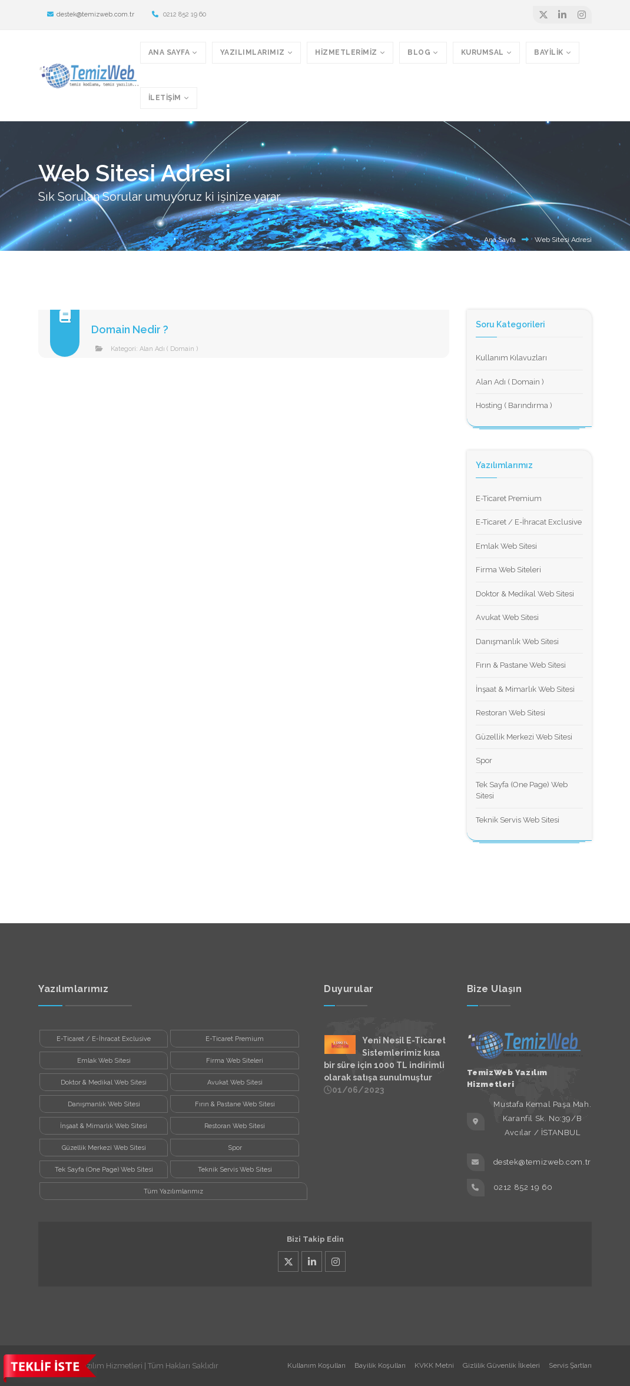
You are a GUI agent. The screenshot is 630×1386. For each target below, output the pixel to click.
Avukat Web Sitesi (507, 617)
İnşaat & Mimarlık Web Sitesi (525, 689)
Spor (484, 760)
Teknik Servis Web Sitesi (517, 819)
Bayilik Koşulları (380, 1365)
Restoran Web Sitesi (510, 712)
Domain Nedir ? (129, 329)
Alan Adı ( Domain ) (169, 349)
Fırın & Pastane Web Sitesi (521, 665)
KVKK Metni (434, 1365)
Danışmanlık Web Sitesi (517, 641)
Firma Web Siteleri (508, 569)
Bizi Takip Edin (315, 1239)
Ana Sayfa (500, 240)
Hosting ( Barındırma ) (514, 405)
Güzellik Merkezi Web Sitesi (524, 736)
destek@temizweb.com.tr (90, 14)
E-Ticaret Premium (509, 498)
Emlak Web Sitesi (506, 546)
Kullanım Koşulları (316, 1365)
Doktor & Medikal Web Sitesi (525, 593)
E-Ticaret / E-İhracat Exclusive (529, 522)
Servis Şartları (570, 1365)
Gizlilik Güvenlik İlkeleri (501, 1365)
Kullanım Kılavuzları (511, 357)
